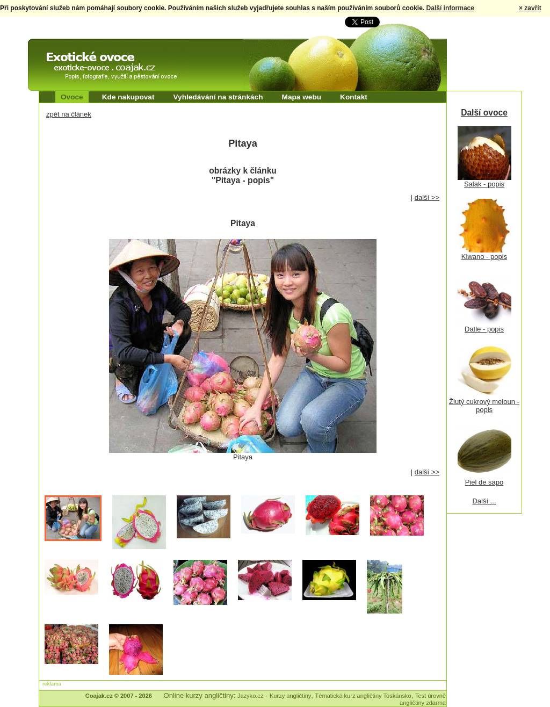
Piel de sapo (484, 482)
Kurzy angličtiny (290, 695)
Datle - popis (484, 329)
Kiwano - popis (484, 256)
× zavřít (530, 8)
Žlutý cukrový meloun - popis (484, 406)
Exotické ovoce (56, 48)
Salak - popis (484, 184)
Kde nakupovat (128, 97)
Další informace (450, 8)
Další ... (484, 501)
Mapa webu (302, 97)
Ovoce (72, 97)
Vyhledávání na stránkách (218, 97)
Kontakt (353, 97)
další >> (427, 197)
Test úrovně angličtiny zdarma (423, 699)
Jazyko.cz (250, 695)
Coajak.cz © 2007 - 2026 (118, 695)
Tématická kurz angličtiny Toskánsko (363, 695)
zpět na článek (68, 114)
